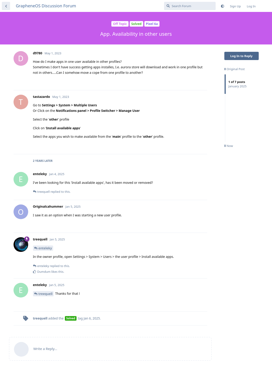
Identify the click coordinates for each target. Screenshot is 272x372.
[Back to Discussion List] (6, 6)
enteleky (45, 248)
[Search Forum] (190, 6)
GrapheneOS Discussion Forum (46, 5)
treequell (45, 294)
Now (228, 146)
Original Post (234, 69)
